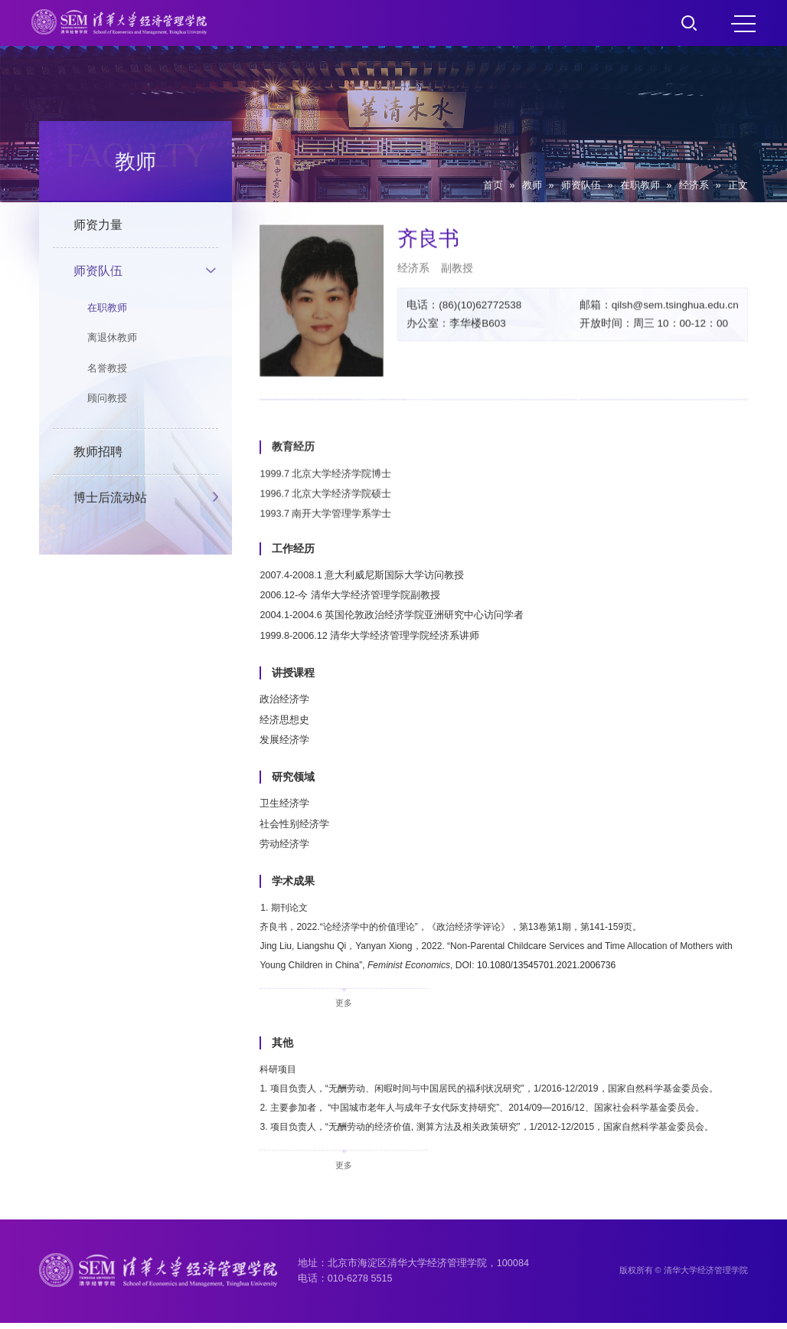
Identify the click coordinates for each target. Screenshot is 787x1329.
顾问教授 (107, 398)
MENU (743, 23)
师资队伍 (581, 185)
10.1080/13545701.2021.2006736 (578, 968)
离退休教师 (112, 337)
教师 (532, 185)
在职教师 (640, 185)
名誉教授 (107, 368)
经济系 (694, 185)
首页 (493, 185)
